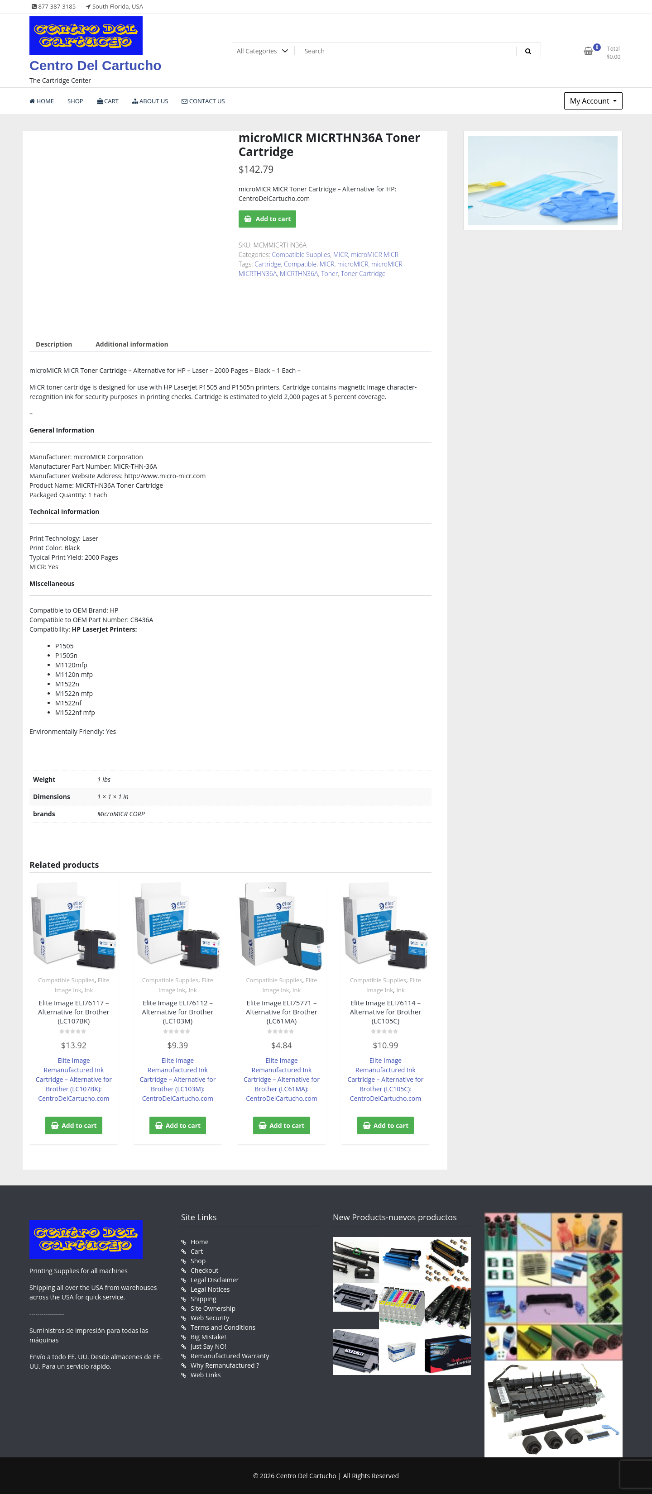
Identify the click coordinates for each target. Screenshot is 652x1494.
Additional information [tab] (132, 344)
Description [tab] (54, 344)
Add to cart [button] (79, 1125)
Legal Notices (210, 1289)
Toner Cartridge (363, 273)
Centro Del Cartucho (95, 65)
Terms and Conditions (223, 1327)
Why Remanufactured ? (225, 1365)
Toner (329, 273)
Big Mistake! (208, 1336)
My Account (590, 101)
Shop (198, 1260)
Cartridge (267, 264)
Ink (89, 990)
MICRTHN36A (299, 273)
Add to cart (273, 218)
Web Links (206, 1374)
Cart (197, 1251)
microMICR (352, 264)
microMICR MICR (374, 254)
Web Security (210, 1317)
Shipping (203, 1298)
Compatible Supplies (301, 254)
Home (200, 1241)
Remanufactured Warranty (230, 1355)
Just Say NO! (208, 1346)
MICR (340, 254)
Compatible (300, 264)
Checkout (204, 1270)
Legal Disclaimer (215, 1279)
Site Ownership (213, 1308)
